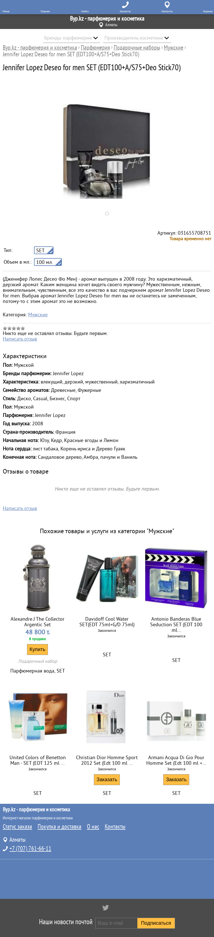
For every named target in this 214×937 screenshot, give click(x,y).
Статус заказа (17, 826)
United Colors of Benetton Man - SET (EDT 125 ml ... (37, 760)
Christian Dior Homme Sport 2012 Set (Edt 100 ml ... (107, 760)
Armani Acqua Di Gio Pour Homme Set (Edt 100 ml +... (176, 760)
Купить (37, 649)
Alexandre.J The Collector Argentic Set (37, 621)
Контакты (115, 826)
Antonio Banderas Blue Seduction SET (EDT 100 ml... (176, 624)
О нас (93, 826)
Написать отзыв (20, 339)
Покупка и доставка (59, 826)
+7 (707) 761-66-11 (30, 848)
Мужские (38, 314)
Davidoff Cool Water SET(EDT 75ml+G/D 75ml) (107, 621)
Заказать (106, 779)
